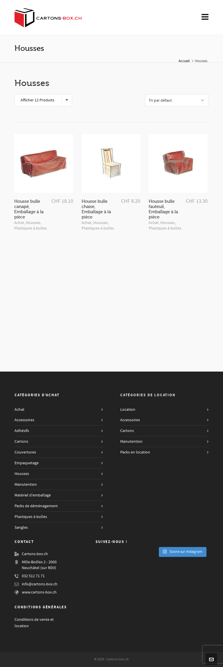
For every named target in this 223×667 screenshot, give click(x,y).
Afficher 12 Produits (37, 100)
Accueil (184, 61)
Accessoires (24, 420)
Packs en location (135, 452)
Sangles (21, 527)
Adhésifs (22, 430)
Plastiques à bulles (30, 228)
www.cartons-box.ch (39, 592)
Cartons (21, 441)
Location (127, 409)
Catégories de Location (148, 395)
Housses (33, 222)
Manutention (26, 484)
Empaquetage (27, 463)
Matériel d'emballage (33, 495)
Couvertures (25, 452)
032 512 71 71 (33, 576)
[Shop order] (176, 100)
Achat (19, 222)
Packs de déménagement (36, 506)
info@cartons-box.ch (39, 584)
